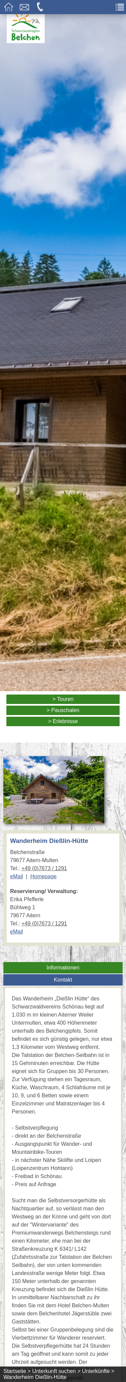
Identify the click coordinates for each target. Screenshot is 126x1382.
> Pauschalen (63, 710)
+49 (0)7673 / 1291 (44, 868)
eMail (16, 876)
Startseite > (17, 1371)
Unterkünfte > (98, 1371)
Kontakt (63, 980)
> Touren (62, 699)
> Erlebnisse (63, 721)
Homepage (43, 876)
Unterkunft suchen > (56, 1371)
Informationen (63, 967)
